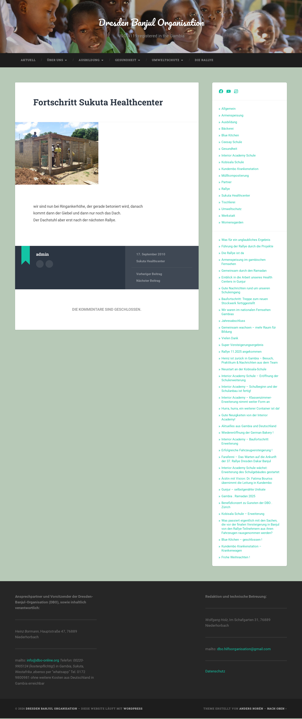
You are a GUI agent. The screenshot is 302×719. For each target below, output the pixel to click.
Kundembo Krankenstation (239, 169)
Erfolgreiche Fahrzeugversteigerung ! (246, 450)
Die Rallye (204, 60)
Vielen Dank (229, 338)
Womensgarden (232, 222)
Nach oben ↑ (277, 708)
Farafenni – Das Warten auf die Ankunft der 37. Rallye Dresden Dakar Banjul (248, 459)
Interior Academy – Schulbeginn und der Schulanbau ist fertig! (249, 389)
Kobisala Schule (232, 162)
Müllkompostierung (235, 175)
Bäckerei (227, 128)
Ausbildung (89, 60)
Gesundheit (125, 60)
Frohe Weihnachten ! (235, 557)
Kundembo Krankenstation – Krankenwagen (241, 548)
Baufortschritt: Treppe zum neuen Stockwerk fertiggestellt (244, 301)
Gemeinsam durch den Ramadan (244, 271)
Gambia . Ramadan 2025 (238, 496)
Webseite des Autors (49, 264)
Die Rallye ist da (232, 253)
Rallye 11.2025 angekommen (241, 352)
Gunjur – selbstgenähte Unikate (243, 489)
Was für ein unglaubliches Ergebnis (245, 240)
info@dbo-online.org (43, 660)
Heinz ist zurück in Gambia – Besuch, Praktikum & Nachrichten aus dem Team (249, 360)
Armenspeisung (232, 115)
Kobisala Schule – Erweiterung (242, 514)
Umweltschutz (165, 60)
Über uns (55, 60)
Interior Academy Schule (238, 155)
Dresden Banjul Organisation (151, 22)
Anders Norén (251, 708)
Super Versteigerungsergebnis (242, 345)
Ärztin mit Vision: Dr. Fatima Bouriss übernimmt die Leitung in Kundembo (246, 481)
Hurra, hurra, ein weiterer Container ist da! (250, 408)
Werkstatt (228, 216)
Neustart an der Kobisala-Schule (243, 369)
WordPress (133, 708)
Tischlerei (228, 202)
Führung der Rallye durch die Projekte (247, 246)
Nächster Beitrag (148, 281)
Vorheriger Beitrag (149, 274)
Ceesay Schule (231, 142)
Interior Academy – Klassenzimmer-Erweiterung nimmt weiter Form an (246, 400)
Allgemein (228, 109)
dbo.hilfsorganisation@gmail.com (244, 649)
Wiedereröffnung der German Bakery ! (247, 433)
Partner (226, 182)
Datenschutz (215, 671)
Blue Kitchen (230, 135)
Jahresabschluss (233, 321)
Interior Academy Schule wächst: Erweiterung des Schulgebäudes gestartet (250, 470)
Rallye (225, 189)
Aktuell (28, 60)
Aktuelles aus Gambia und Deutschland (248, 426)
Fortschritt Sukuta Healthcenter (98, 102)
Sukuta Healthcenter (150, 261)
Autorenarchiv (40, 264)
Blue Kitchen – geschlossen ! (241, 540)
